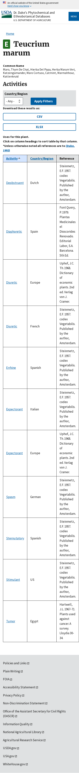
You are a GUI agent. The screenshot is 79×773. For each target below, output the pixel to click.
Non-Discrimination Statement (24, 703)
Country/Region (16, 94)
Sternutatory (15, 538)
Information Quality (16, 724)
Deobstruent (15, 183)
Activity (13, 158)
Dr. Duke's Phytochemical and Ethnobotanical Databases (34, 14)
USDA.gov (9, 748)
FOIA (6, 679)
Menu (74, 16)
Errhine (11, 368)
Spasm (10, 497)
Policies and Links (15, 663)
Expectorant (14, 409)
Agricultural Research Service (23, 740)
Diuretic (11, 282)
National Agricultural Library (22, 732)
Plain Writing (11, 671)
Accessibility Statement (19, 687)
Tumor (10, 621)
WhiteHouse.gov (14, 764)
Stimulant (13, 580)
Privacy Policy (12, 695)
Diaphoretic (14, 231)
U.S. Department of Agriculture (32, 20)
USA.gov (8, 756)
